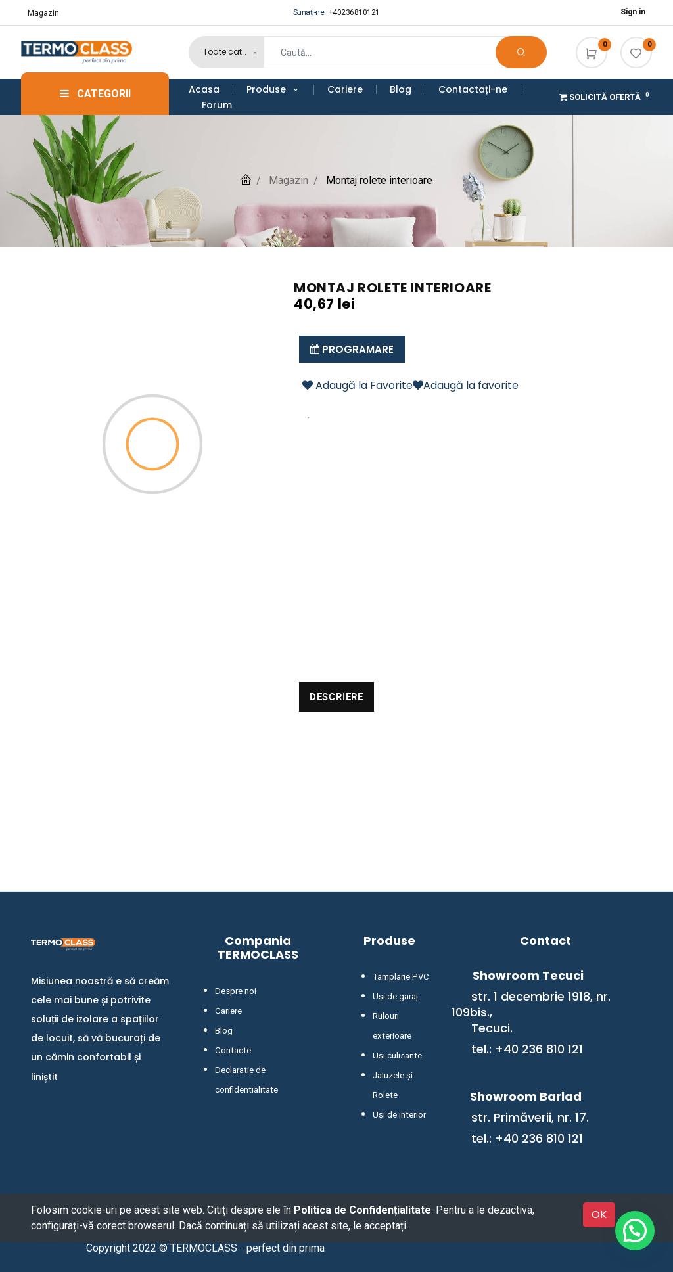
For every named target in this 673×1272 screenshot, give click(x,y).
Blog (223, 1030)
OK (599, 1214)
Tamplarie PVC (399, 977)
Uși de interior (398, 1115)
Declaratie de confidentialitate (270, 1070)
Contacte (231, 1050)
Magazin (43, 13)
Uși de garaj (394, 996)
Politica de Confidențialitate (362, 1210)
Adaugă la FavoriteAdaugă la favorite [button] (410, 385)
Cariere (228, 1011)
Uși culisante (396, 1055)
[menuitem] (211, 89)
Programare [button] (352, 349)
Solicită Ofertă (605, 97)
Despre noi (234, 991)
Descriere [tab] (336, 696)
